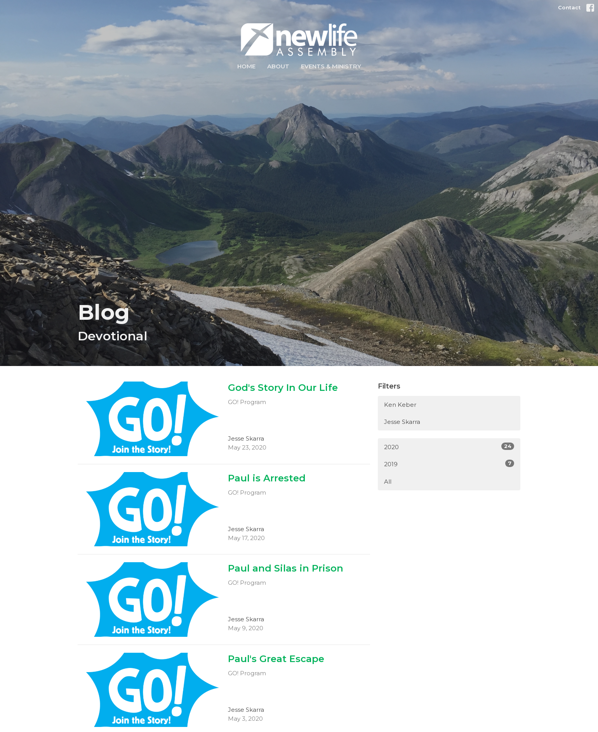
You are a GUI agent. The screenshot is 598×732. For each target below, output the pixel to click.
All (387, 481)
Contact (569, 7)
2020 (449, 447)
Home (246, 66)
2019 (449, 464)
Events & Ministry (331, 66)
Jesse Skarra (402, 421)
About (278, 66)
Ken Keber (400, 404)
